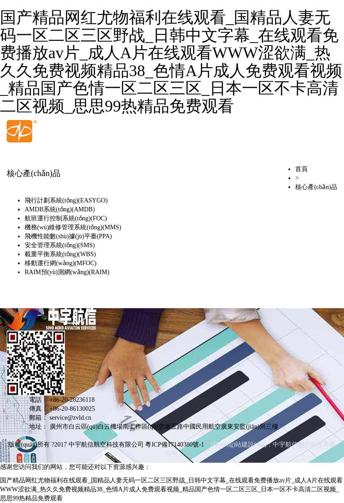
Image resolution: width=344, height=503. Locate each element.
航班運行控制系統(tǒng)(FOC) (66, 218)
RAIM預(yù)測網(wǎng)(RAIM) (67, 272)
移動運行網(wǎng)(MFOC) (60, 263)
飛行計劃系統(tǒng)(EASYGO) (66, 200)
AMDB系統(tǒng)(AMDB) (60, 209)
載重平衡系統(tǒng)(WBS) (60, 254)
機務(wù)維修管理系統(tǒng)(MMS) (73, 227)
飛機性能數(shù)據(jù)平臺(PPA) (68, 236)
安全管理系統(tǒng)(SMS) (60, 245)
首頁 (301, 169)
